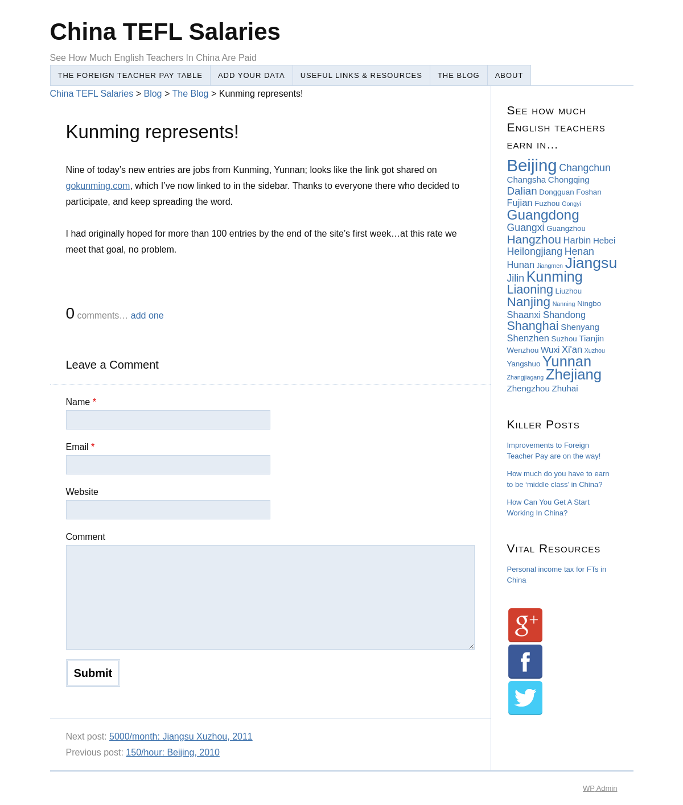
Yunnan (566, 361)
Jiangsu (591, 262)
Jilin (516, 278)
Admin (600, 788)
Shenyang (580, 327)
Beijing (532, 165)
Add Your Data (251, 75)
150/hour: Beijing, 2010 (173, 752)
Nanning (564, 303)
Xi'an (572, 349)
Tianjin (591, 338)
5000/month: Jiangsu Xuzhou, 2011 (181, 736)
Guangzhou (566, 228)
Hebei (604, 240)
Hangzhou (534, 239)
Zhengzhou (528, 388)
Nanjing (529, 302)
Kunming (554, 276)
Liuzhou (569, 291)
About (509, 75)
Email (80, 447)
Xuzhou (595, 350)
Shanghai (533, 326)
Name (81, 402)
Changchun (585, 168)
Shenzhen (528, 338)
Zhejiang (574, 374)
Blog (152, 93)
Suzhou (564, 339)
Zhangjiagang (525, 377)
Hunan (521, 264)
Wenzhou (523, 350)
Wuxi (550, 349)
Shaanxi (524, 314)
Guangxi (526, 227)
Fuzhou (546, 203)
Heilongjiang (535, 251)
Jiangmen (550, 265)
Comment (85, 537)
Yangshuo (524, 364)
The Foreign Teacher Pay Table (130, 75)
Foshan (588, 192)
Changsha (526, 179)
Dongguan (556, 192)
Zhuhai (565, 388)
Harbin (577, 240)
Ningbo (589, 303)
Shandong (564, 314)
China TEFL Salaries (165, 31)
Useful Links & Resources (361, 75)
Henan (579, 251)
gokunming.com (98, 186)
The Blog (459, 75)
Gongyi (571, 203)
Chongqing (569, 179)
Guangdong (543, 214)
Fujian (520, 202)
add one (147, 315)
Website (82, 492)
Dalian (522, 191)
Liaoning (530, 289)
